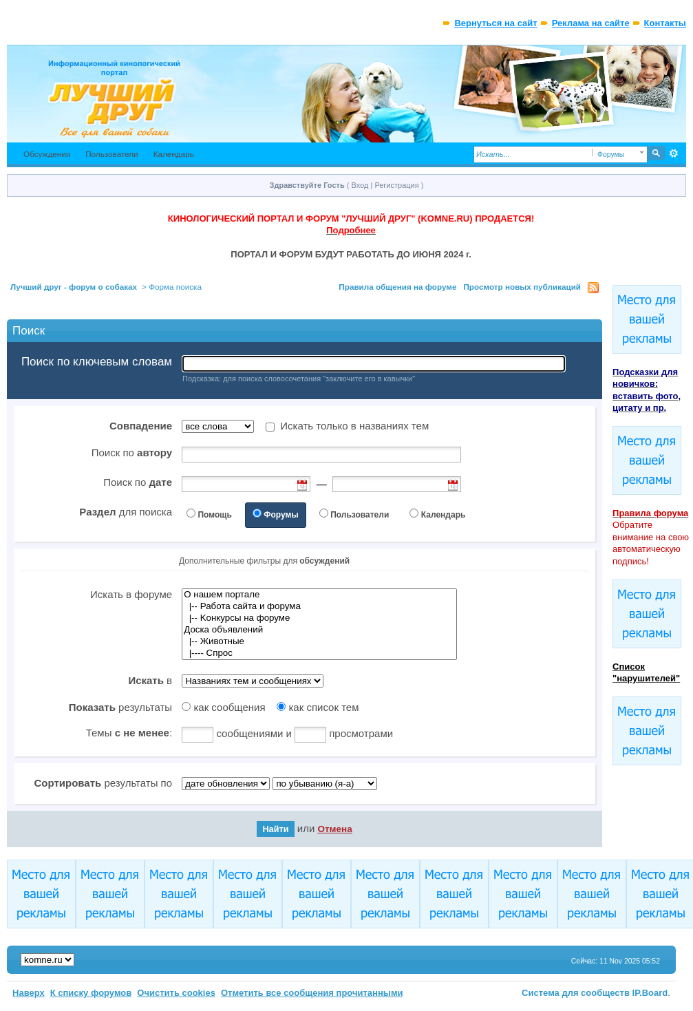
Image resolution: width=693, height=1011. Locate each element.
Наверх (28, 993)
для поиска (125, 512)
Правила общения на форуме (397, 286)
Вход (360, 185)
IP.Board (650, 993)
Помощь (214, 515)
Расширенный (674, 153)
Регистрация (396, 185)
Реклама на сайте (591, 23)
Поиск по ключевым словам (96, 362)
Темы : (129, 732)
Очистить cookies (176, 993)
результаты (120, 707)
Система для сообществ (576, 993)
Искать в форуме (131, 594)
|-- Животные (319, 642)
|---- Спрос (319, 653)
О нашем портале (319, 595)
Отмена (334, 829)
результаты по (103, 783)
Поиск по (132, 452)
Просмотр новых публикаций (522, 286)
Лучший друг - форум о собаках (73, 286)
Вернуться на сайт (495, 23)
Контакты (665, 23)
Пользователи (111, 153)
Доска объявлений (319, 630)
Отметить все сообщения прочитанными (312, 993)
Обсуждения (46, 153)
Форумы (281, 515)
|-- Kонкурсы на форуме (319, 618)
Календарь (173, 153)
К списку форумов (91, 993)
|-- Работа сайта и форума (319, 607)
